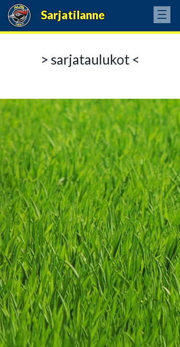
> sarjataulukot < (90, 59)
